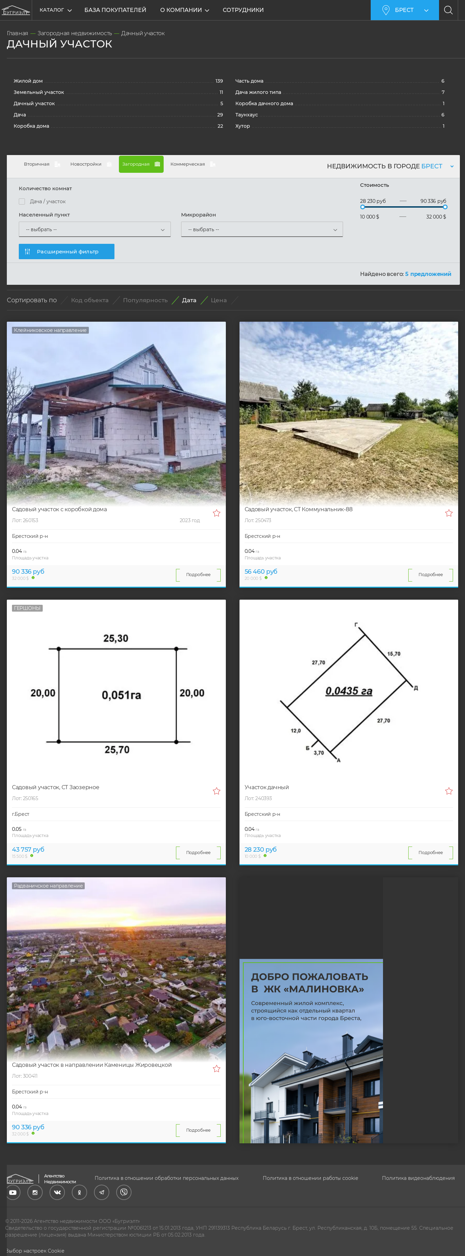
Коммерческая (268, 167)
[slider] (362, 206)
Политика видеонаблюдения (418, 1177)
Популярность (145, 299)
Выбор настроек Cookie (34, 1250)
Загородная (193, 164)
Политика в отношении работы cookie (310, 1177)
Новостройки (121, 167)
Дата (189, 299)
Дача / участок (48, 201)
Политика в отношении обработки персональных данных (166, 1177)
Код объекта (90, 299)
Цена (219, 299)
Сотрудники (243, 10)
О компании (182, 10)
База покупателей (115, 10)
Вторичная (49, 167)
